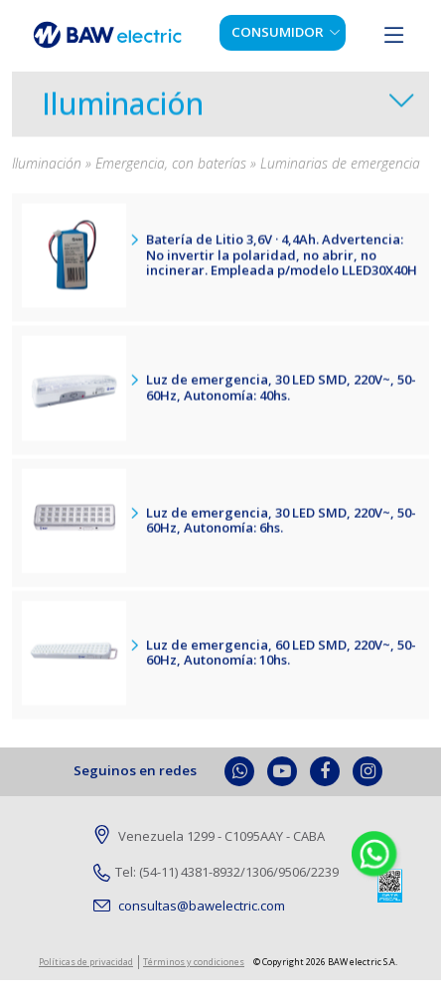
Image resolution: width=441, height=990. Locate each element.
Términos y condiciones (193, 961)
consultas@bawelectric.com (189, 905)
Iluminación (123, 107)
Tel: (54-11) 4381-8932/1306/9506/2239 (216, 872)
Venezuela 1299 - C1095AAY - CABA (209, 837)
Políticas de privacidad (86, 961)
